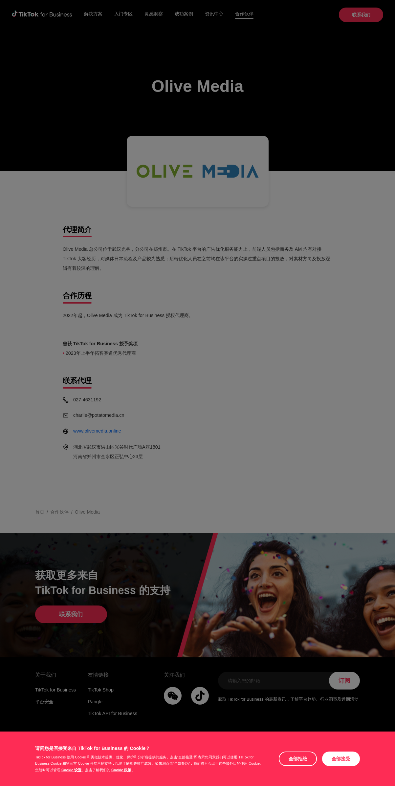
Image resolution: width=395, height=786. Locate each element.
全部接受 (341, 758)
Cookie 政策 (121, 770)
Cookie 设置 (71, 770)
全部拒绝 (298, 758)
